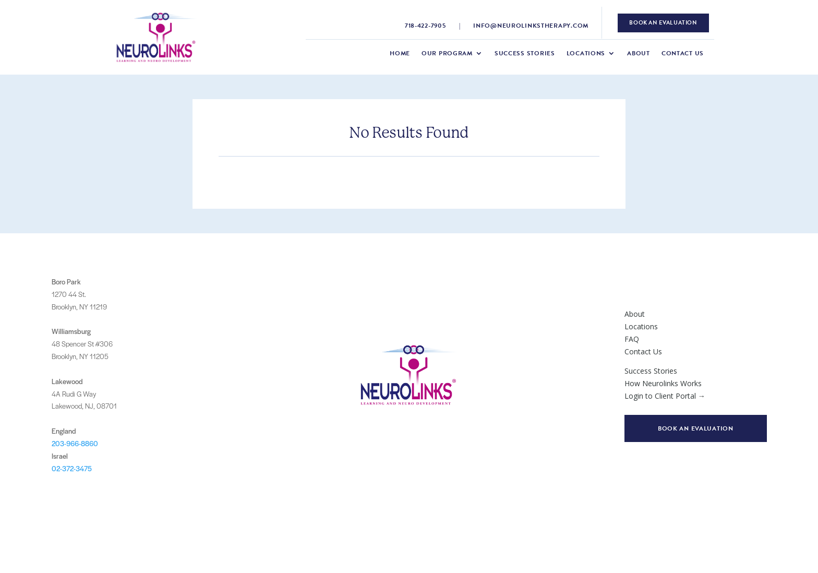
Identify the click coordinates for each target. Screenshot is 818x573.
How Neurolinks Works (663, 383)
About (638, 54)
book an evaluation (663, 22)
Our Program (447, 54)
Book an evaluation (695, 428)
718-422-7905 (425, 25)
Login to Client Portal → (664, 396)
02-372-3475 (72, 468)
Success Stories (525, 54)
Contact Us (682, 54)
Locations (586, 54)
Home (400, 54)
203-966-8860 (75, 443)
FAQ (631, 339)
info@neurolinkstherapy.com (530, 25)
